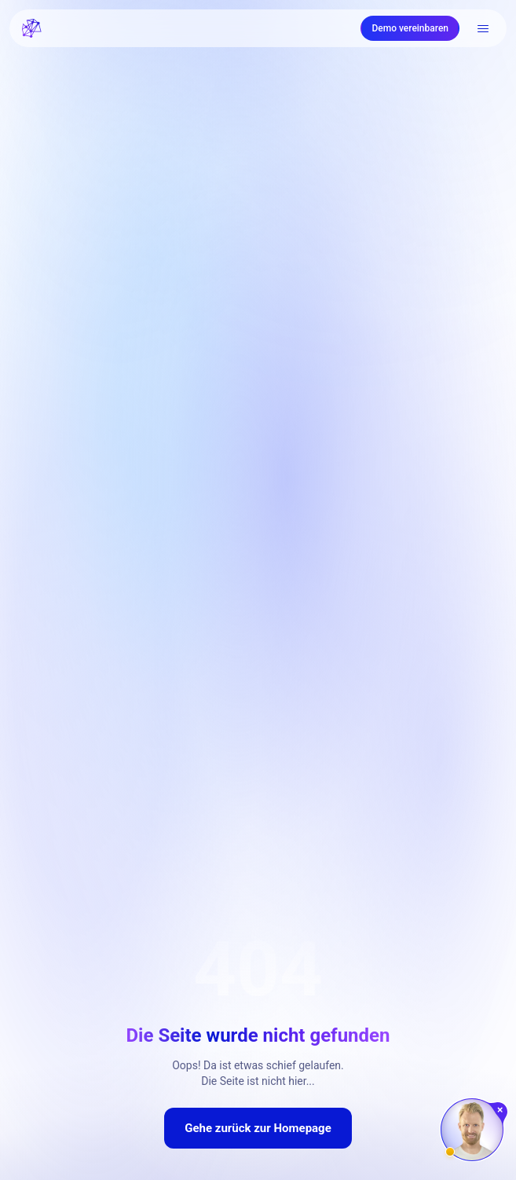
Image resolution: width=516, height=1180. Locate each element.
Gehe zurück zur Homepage (258, 1128)
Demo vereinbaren (409, 28)
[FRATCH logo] (32, 28)
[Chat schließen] (501, 1110)
